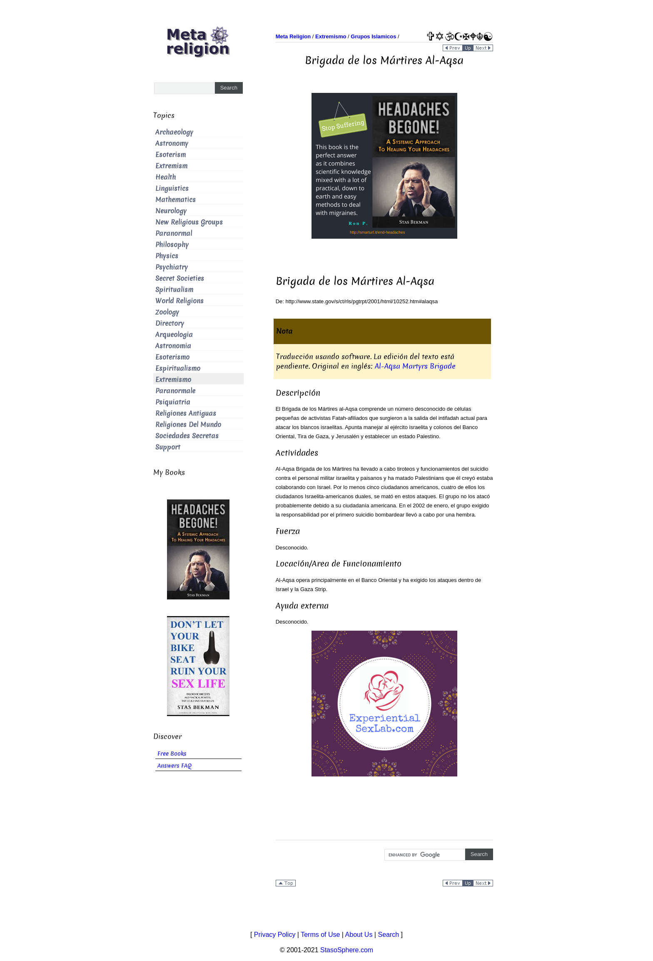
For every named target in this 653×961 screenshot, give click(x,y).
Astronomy (171, 143)
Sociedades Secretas (187, 436)
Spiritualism (174, 289)
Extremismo (173, 379)
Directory (169, 323)
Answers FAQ (174, 766)
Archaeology (174, 132)
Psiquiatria (172, 402)
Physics (166, 256)
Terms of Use (320, 934)
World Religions (179, 301)
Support (167, 447)
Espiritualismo (177, 368)
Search (388, 934)
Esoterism (170, 154)
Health (165, 177)
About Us (359, 934)
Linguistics (172, 188)
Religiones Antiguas (185, 413)
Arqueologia (174, 334)
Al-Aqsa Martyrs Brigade (415, 366)
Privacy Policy (275, 934)
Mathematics (175, 199)
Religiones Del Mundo (188, 424)
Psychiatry (171, 267)
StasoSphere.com (346, 950)
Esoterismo (172, 357)
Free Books (172, 754)
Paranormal (173, 233)
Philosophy (172, 244)
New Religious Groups (189, 222)
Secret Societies (179, 278)
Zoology (167, 312)
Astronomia (173, 346)
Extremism (171, 166)
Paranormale (175, 391)
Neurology (171, 211)
